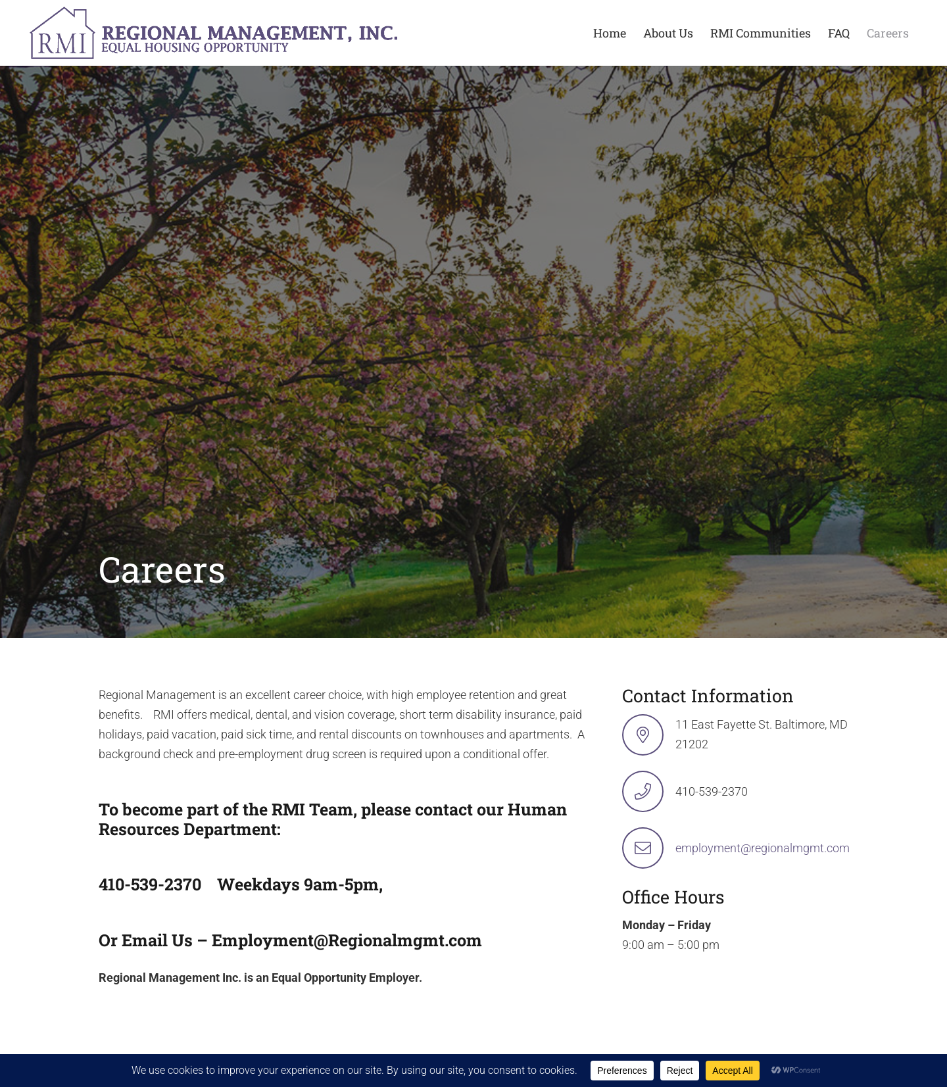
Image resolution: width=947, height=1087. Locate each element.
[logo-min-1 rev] (213, 33)
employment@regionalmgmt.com (762, 848)
